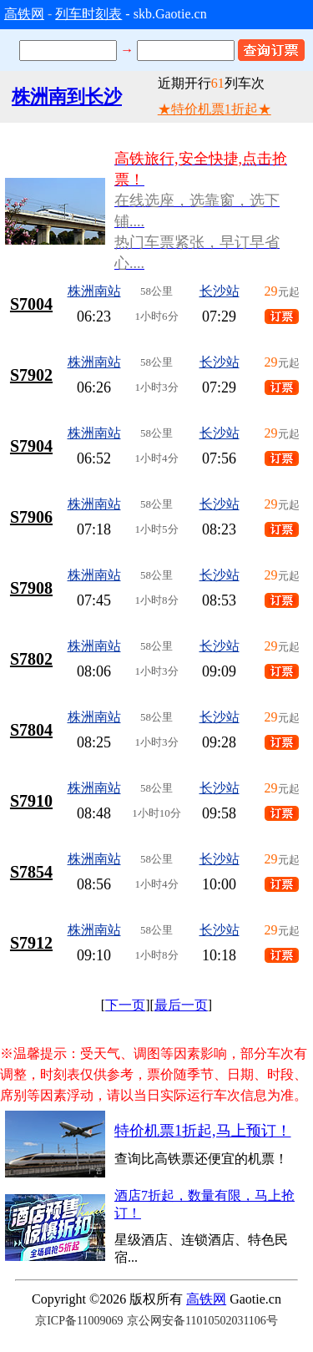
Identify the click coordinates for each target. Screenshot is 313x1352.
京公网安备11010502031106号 (202, 1320)
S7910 (31, 801)
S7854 (31, 872)
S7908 (31, 588)
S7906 (31, 517)
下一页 (125, 1005)
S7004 (31, 304)
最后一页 (181, 1005)
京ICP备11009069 (79, 1320)
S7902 (31, 375)
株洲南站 (94, 291)
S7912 (31, 943)
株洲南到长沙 (67, 96)
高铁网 (24, 14)
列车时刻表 (88, 14)
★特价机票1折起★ (214, 109)
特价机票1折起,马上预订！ (202, 1130)
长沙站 (219, 291)
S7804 (31, 730)
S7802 (31, 659)
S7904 (31, 446)
